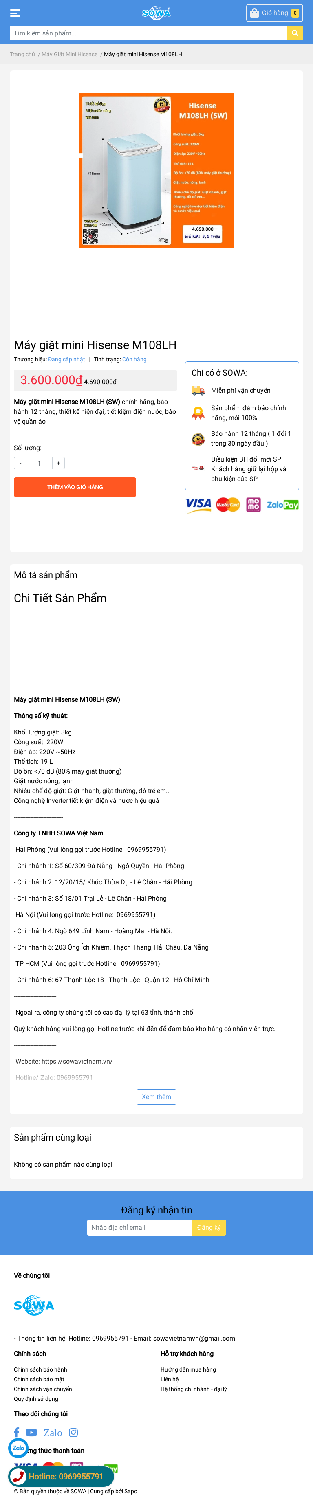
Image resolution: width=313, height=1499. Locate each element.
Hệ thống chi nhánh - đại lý (194, 1389)
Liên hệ (170, 1379)
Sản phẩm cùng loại (52, 1137)
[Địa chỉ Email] (156, 1228)
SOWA (78, 1491)
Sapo (130, 1491)
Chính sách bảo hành (40, 1369)
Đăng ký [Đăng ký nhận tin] (209, 1227)
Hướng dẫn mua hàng (188, 1369)
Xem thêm (156, 1097)
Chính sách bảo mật (39, 1379)
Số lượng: (28, 448)
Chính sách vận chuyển (43, 1389)
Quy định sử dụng (36, 1399)
